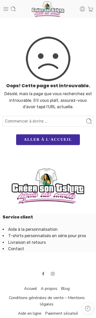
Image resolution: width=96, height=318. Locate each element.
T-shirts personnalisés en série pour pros (47, 235)
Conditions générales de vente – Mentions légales (47, 301)
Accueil (30, 288)
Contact (16, 248)
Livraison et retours (27, 242)
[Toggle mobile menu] (6, 9)
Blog (65, 288)
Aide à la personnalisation (33, 229)
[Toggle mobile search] (13, 9)
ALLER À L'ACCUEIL (48, 139)
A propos (49, 288)
